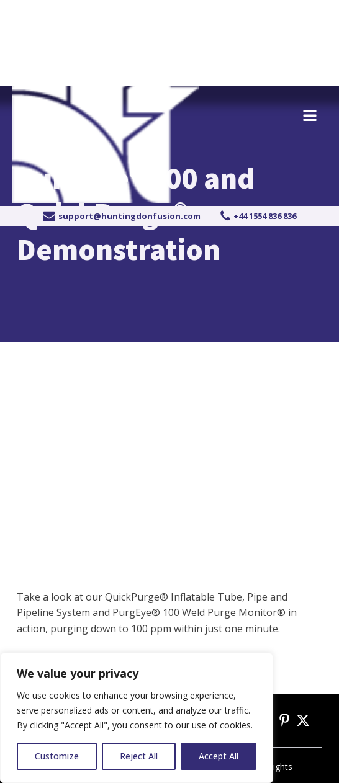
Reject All (139, 756)
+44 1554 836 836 (80, 13)
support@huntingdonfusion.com (129, 215)
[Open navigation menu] (310, 117)
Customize (57, 756)
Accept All (218, 756)
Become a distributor (267, 13)
